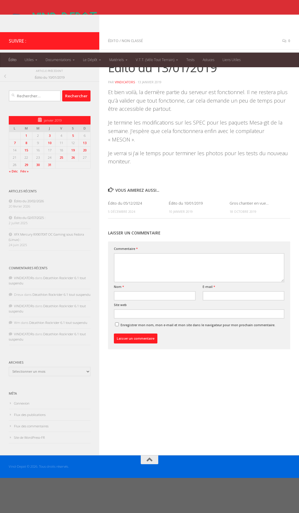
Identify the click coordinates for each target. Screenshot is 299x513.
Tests (190, 59)
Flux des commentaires (31, 461)
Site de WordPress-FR (29, 472)
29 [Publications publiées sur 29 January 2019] (26, 200)
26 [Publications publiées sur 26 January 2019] (73, 192)
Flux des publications (30, 450)
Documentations (58, 59)
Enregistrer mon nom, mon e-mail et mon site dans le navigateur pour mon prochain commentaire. (198, 360)
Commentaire (126, 284)
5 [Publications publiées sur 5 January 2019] (73, 170)
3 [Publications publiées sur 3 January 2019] (50, 170)
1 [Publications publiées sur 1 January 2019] (26, 170)
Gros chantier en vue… (249, 238)
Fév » (24, 206)
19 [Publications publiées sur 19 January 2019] (73, 185)
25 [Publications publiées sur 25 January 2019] (61, 192)
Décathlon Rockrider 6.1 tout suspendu (61, 329)
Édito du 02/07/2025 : (30, 253)
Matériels (116, 59)
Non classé (132, 75)
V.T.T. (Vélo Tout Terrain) (155, 59)
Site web (120, 340)
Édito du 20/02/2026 (29, 236)
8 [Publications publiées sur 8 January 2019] (26, 178)
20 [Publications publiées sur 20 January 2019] (84, 185)
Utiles (29, 59)
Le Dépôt (90, 59)
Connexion (21, 438)
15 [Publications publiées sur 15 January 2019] (26, 185)
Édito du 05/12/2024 (125, 238)
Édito (12, 59)
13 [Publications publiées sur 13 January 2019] (84, 178)
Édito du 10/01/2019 (186, 238)
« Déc (13, 206)
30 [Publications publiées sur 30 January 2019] (38, 200)
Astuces (208, 59)
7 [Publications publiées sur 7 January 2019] (14, 178)
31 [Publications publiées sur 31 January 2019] (49, 200)
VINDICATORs (125, 117)
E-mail (209, 322)
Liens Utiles (231, 59)
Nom (119, 322)
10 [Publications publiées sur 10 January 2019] (49, 178)
